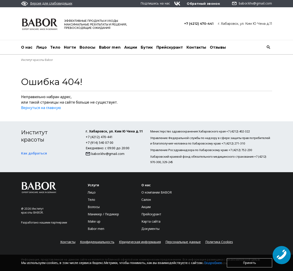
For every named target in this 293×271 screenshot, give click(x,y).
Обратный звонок (203, 4)
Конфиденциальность (97, 242)
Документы (150, 228)
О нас (26, 47)
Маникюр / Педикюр (103, 214)
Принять (249, 263)
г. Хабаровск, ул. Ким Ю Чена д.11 (245, 24)
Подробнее (213, 263)
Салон (146, 199)
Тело (55, 47)
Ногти (70, 47)
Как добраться (34, 153)
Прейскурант (169, 47)
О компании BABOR (156, 192)
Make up (94, 221)
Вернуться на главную (41, 107)
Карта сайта (150, 221)
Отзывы (218, 47)
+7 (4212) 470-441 (198, 24)
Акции (130, 47)
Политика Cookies (219, 242)
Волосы (87, 47)
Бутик (147, 47)
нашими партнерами (53, 222)
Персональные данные (183, 242)
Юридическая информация (140, 242)
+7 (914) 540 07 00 (99, 142)
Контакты (196, 47)
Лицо (41, 47)
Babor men (110, 47)
